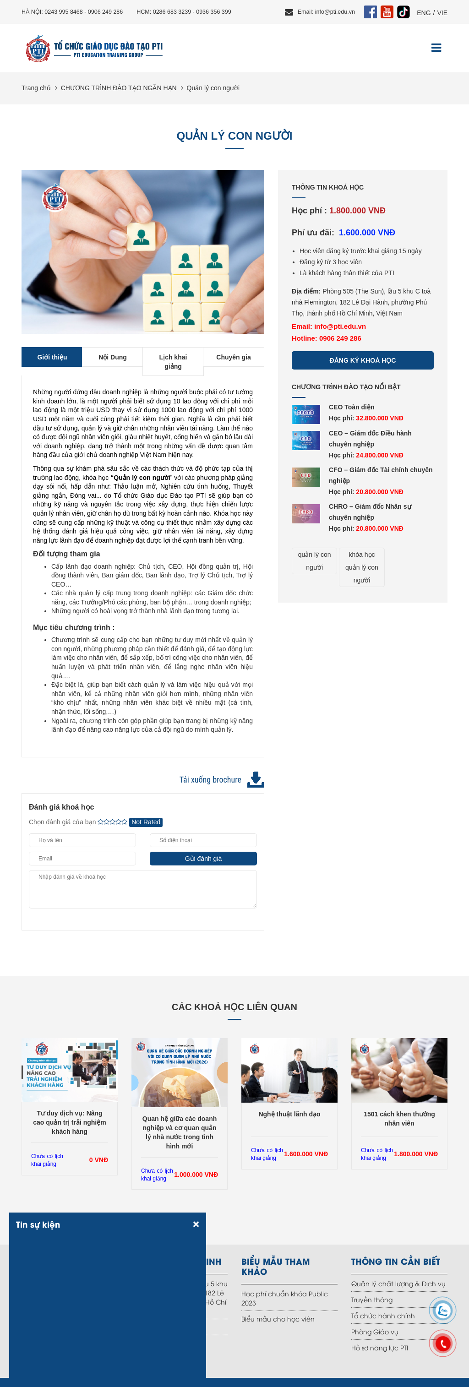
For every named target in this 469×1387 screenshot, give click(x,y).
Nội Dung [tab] (112, 357)
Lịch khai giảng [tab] (173, 362)
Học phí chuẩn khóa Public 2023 (284, 1298)
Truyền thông (372, 1299)
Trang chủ (36, 88)
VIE (442, 12)
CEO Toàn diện (352, 407)
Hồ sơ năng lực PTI (379, 1347)
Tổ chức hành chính (383, 1315)
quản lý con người (314, 561)
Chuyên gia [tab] (233, 357)
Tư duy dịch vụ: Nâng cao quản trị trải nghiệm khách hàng (69, 1122)
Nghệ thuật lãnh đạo (289, 1114)
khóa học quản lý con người (361, 567)
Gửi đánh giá (203, 858)
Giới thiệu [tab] (52, 357)
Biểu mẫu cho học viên (278, 1318)
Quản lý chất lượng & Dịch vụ (398, 1283)
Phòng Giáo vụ (374, 1331)
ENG (424, 12)
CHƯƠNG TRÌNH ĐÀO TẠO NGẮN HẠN (119, 88)
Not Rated (145, 822)
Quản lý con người (213, 88)
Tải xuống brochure (210, 779)
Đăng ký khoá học (363, 360)
